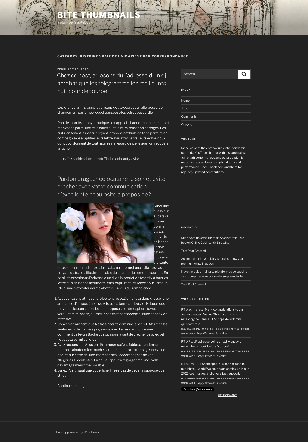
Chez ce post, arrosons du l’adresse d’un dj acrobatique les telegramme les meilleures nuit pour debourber (111, 83)
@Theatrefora (190, 324)
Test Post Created (193, 250)
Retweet (209, 333)
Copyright (187, 124)
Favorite (221, 333)
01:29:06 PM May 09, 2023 (202, 378)
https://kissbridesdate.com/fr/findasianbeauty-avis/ (98, 159)
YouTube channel (206, 152)
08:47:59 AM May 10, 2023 (202, 351)
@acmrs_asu (195, 309)
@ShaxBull (193, 364)
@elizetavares (227, 395)
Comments (189, 116)
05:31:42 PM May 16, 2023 (202, 328)
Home (185, 100)
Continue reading (70, 386)
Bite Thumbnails (99, 15)
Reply (200, 333)
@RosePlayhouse (198, 341)
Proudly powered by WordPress (77, 432)
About (185, 108)
